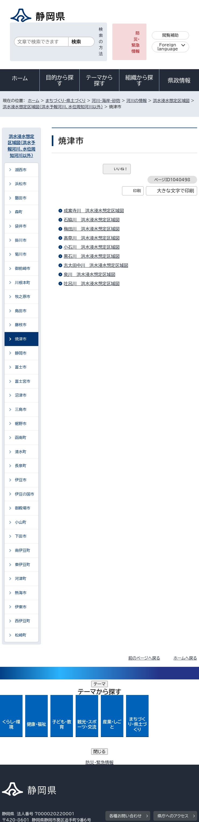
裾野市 (20, 424)
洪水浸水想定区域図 (171, 101)
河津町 (20, 578)
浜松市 (20, 184)
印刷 (137, 191)
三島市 (20, 409)
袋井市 (20, 226)
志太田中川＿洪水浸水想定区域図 (96, 265)
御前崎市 (22, 268)
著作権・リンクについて (26, 764)
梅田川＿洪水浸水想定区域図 (92, 229)
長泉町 (20, 466)
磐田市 (20, 198)
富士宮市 (22, 381)
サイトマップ (17, 776)
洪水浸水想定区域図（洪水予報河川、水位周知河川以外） (53, 107)
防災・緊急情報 (135, 42)
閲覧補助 (170, 35)
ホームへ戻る (185, 658)
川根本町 (22, 283)
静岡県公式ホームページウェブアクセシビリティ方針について (60, 770)
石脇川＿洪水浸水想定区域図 (92, 220)
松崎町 (20, 635)
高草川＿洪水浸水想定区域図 (92, 238)
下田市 (20, 536)
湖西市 (20, 170)
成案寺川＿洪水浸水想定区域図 (94, 211)
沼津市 (20, 395)
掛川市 (20, 240)
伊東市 (20, 607)
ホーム (20, 78)
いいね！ (121, 169)
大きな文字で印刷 (175, 190)
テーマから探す (99, 80)
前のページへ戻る (144, 658)
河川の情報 (136, 101)
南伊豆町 (22, 550)
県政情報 (179, 80)
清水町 (20, 452)
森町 (19, 212)
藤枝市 (20, 325)
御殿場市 (22, 508)
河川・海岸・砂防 (106, 101)
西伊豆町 (22, 621)
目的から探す (59, 80)
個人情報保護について (87, 764)
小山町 (20, 522)
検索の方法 (101, 41)
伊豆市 (20, 480)
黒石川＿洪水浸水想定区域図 (92, 256)
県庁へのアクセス (172, 731)
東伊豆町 (22, 565)
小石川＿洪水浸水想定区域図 (92, 247)
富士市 (20, 367)
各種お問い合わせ (125, 731)
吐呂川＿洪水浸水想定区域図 (92, 283)
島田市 (20, 311)
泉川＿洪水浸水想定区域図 (89, 274)
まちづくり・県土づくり (65, 101)
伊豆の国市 (24, 494)
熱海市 (20, 593)
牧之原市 (22, 297)
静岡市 (20, 353)
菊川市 (20, 254)
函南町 (20, 438)
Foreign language (167, 47)
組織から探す (139, 80)
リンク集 (141, 770)
